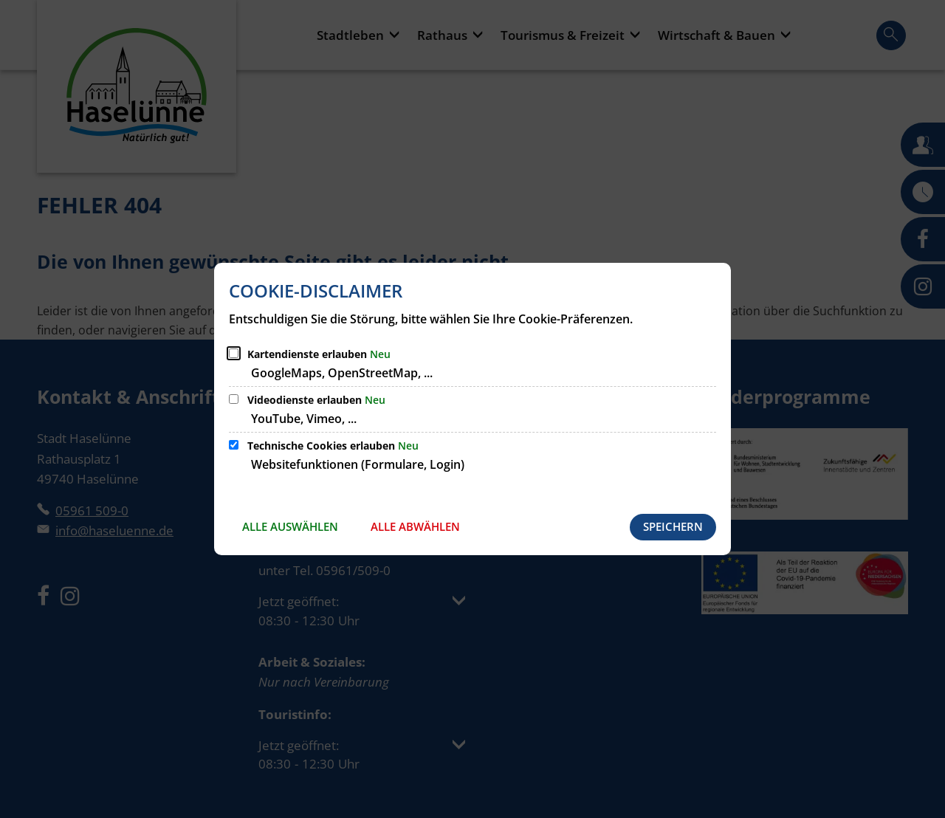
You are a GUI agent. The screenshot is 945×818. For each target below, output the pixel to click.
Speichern (673, 526)
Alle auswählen (290, 526)
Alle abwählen (415, 526)
